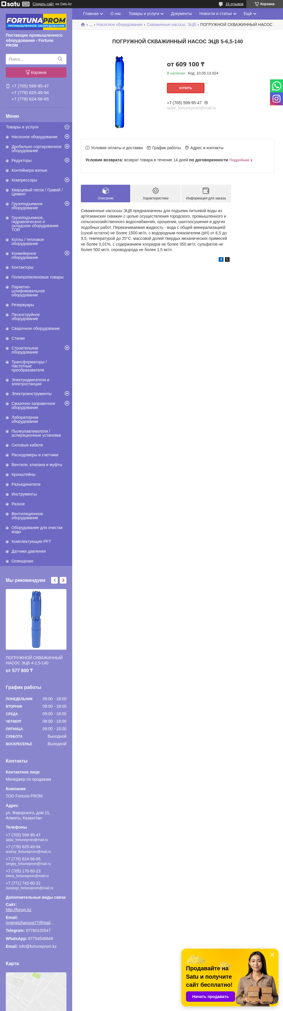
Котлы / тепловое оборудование (28, 241)
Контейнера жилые (29, 170)
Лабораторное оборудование (25, 419)
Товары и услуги (22, 126)
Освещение (22, 561)
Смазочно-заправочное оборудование (33, 405)
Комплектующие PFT (31, 541)
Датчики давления (29, 551)
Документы (181, 13)
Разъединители (26, 484)
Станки (18, 338)
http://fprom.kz (18, 909)
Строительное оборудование (25, 350)
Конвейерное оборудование (25, 255)
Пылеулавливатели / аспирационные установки (36, 433)
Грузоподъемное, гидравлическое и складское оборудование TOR (35, 223)
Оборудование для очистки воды (37, 529)
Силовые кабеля (27, 445)
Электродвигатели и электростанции (30, 382)
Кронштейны (23, 474)
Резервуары (23, 304)
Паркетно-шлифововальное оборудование (28, 291)
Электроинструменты (32, 393)
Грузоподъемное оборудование (27, 205)
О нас (115, 13)
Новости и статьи (215, 13)
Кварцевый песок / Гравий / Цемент (37, 192)
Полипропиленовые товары (38, 277)
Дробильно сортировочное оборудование (37, 148)
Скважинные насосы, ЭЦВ (171, 25)
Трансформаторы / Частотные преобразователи (29, 366)
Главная (90, 13)
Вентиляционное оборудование (27, 515)
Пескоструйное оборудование (26, 316)
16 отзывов (234, 4)
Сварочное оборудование (36, 328)
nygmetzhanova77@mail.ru (30, 922)
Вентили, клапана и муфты (37, 464)
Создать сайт (43, 4)
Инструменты (24, 494)
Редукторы (22, 160)
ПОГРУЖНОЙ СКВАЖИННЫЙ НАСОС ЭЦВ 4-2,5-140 (34, 660)
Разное (18, 504)
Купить (185, 88)
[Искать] (59, 59)
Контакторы (22, 267)
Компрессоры (24, 180)
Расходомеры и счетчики (35, 455)
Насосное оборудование (34, 136)
